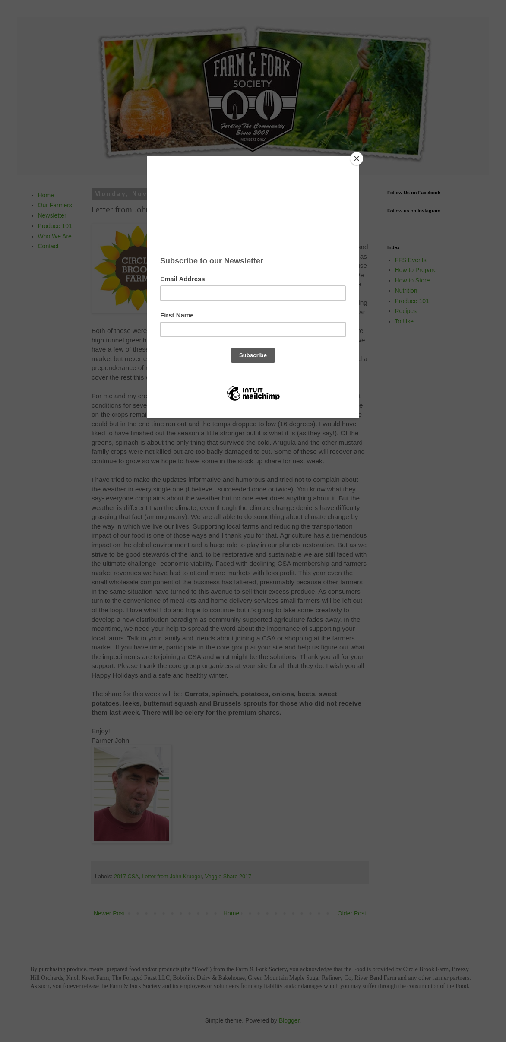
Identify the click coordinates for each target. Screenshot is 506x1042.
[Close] (356, 158)
